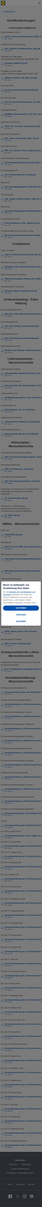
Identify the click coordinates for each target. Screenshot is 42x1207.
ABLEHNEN (21, 621)
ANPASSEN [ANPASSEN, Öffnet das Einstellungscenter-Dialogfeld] (21, 615)
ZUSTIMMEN (21, 608)
